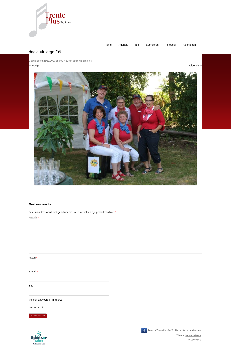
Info (137, 44)
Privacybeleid (194, 339)
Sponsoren (152, 44)
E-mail (33, 271)
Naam (33, 257)
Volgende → (195, 65)
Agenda (123, 44)
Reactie (34, 217)
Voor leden (189, 44)
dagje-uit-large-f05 (82, 60)
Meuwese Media (193, 335)
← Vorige (34, 65)
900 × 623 (64, 60)
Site (31, 285)
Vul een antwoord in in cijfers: (45, 299)
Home (108, 44)
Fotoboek (170, 44)
